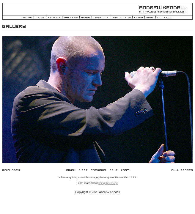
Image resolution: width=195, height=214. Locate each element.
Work (85, 17)
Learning (101, 17)
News (40, 17)
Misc (150, 17)
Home (27, 17)
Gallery (71, 17)
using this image (108, 183)
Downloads (121, 17)
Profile (54, 17)
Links (138, 17)
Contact (165, 17)
